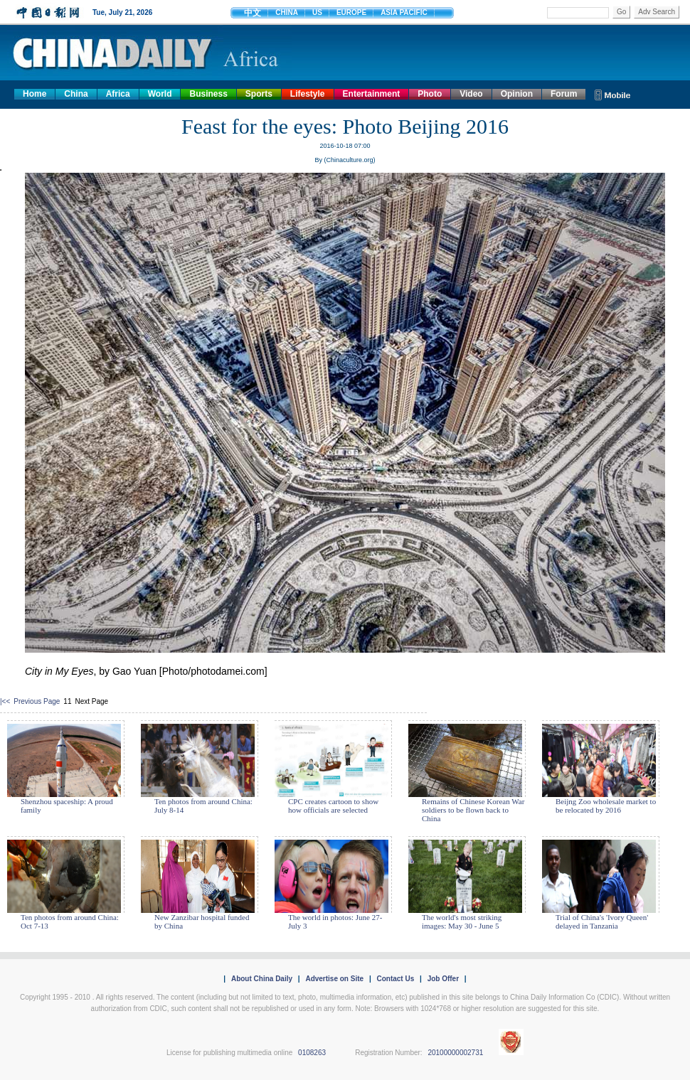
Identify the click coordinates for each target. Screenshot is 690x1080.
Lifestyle (307, 94)
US (317, 12)
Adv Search (656, 12)
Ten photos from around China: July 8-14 (203, 805)
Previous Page (37, 701)
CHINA (286, 12)
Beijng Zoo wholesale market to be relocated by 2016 (606, 805)
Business (208, 94)
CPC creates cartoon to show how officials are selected (333, 805)
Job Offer (443, 979)
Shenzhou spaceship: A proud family (67, 805)
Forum (564, 94)
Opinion (517, 94)
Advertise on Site (334, 979)
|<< (5, 701)
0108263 (312, 1053)
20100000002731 (455, 1053)
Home (34, 94)
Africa (118, 94)
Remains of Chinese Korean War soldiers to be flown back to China (473, 810)
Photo (430, 94)
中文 (252, 13)
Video (471, 94)
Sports (258, 94)
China (75, 94)
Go (621, 12)
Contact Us (395, 979)
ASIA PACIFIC (404, 12)
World (160, 94)
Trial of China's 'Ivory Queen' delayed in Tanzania (602, 921)
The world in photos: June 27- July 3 (335, 921)
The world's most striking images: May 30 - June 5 (461, 921)
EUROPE (351, 12)
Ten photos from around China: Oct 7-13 (70, 921)
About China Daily (261, 979)
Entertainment (371, 94)
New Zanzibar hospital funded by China (201, 921)
